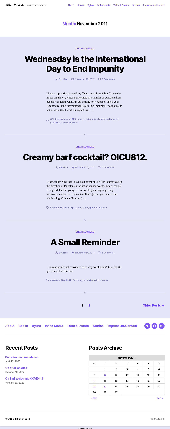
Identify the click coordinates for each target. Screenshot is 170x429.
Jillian (64, 79)
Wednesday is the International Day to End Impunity (85, 64)
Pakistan (103, 207)
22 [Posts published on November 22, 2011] (105, 385)
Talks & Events (121, 5)
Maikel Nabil (93, 279)
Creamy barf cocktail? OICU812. (85, 157)
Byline (91, 5)
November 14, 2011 (84, 252)
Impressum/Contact (154, 5)
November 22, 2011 (84, 79)
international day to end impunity (102, 119)
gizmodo (93, 207)
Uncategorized (85, 48)
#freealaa (55, 279)
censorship (68, 207)
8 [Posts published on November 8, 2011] (105, 374)
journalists (55, 122)
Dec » (159, 397)
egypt (83, 279)
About (71, 5)
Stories (136, 5)
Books (80, 5)
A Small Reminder (84, 241)
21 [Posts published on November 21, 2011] (94, 385)
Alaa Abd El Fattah (70, 279)
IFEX (73, 119)
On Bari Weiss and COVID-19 (24, 377)
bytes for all (56, 207)
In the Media (103, 5)
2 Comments (108, 167)
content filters (81, 207)
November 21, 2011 (84, 167)
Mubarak (104, 279)
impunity (81, 119)
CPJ (52, 119)
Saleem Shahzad (69, 122)
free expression (62, 119)
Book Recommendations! (21, 356)
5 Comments (108, 252)
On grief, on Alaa (16, 367)
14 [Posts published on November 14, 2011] (94, 379)
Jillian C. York (14, 5)
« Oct (94, 397)
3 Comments (108, 79)
